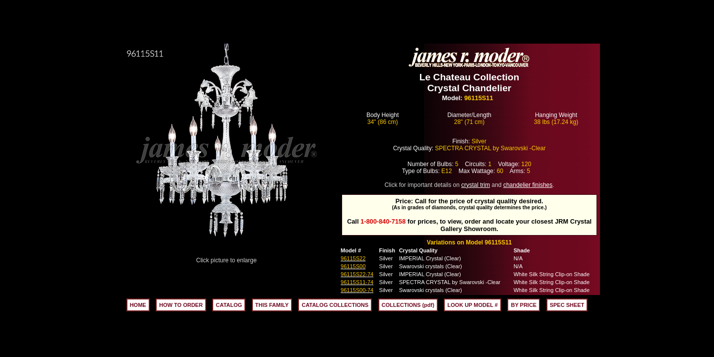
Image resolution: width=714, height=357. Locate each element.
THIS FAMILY (272, 305)
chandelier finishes (527, 184)
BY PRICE (523, 305)
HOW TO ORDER (181, 305)
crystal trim (475, 184)
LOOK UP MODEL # (472, 305)
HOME (138, 305)
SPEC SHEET (567, 305)
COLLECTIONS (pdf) (408, 305)
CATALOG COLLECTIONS (334, 305)
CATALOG (229, 305)
